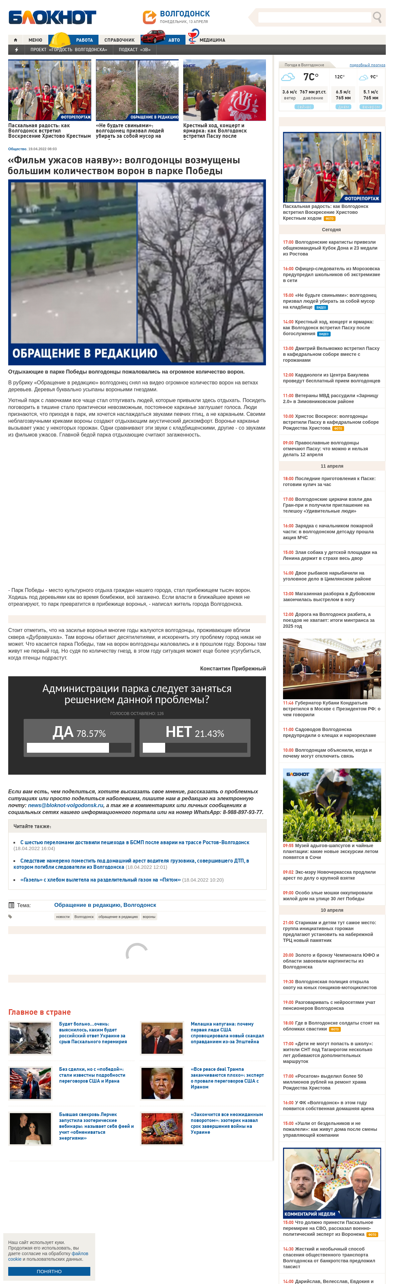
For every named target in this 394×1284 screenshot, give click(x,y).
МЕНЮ (35, 40)
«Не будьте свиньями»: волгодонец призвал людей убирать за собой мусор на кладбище (330, 301)
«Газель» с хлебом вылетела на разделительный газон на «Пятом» (100, 879)
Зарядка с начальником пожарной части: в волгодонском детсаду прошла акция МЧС (328, 531)
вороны (149, 917)
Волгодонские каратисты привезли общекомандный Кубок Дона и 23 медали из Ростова (330, 247)
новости (63, 917)
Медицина (206, 39)
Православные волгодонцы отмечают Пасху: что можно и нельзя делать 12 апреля (325, 448)
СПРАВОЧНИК (119, 40)
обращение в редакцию (118, 917)
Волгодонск (84, 917)
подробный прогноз (367, 64)
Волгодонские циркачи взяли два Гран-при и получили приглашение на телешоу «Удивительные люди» (327, 505)
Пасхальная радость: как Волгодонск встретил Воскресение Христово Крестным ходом (325, 212)
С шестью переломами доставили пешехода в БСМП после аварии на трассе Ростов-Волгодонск (134, 842)
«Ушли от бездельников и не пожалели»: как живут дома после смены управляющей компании (330, 1129)
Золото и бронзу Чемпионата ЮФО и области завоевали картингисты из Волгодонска (331, 960)
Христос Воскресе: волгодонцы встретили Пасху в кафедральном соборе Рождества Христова (331, 422)
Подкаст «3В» (135, 49)
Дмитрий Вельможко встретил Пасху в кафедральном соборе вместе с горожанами (331, 354)
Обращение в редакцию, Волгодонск (105, 905)
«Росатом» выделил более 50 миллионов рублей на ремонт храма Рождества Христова (324, 1081)
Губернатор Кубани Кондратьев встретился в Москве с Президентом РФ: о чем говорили (332, 708)
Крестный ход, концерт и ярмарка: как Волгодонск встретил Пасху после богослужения (328, 327)
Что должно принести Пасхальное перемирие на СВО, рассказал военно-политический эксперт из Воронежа (328, 1228)
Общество (17, 149)
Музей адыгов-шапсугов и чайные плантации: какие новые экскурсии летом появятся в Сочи (330, 851)
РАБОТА (70, 40)
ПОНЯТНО (49, 1271)
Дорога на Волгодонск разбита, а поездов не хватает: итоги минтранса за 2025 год (329, 620)
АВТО (160, 40)
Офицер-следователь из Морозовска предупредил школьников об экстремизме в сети (331, 274)
